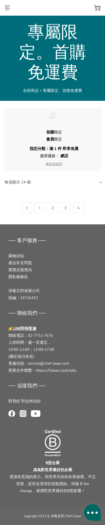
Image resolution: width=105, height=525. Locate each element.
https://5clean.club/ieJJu (56, 370)
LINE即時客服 (24, 328)
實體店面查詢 (20, 269)
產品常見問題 (20, 262)
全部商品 (31, 90)
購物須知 (16, 255)
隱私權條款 (18, 276)
